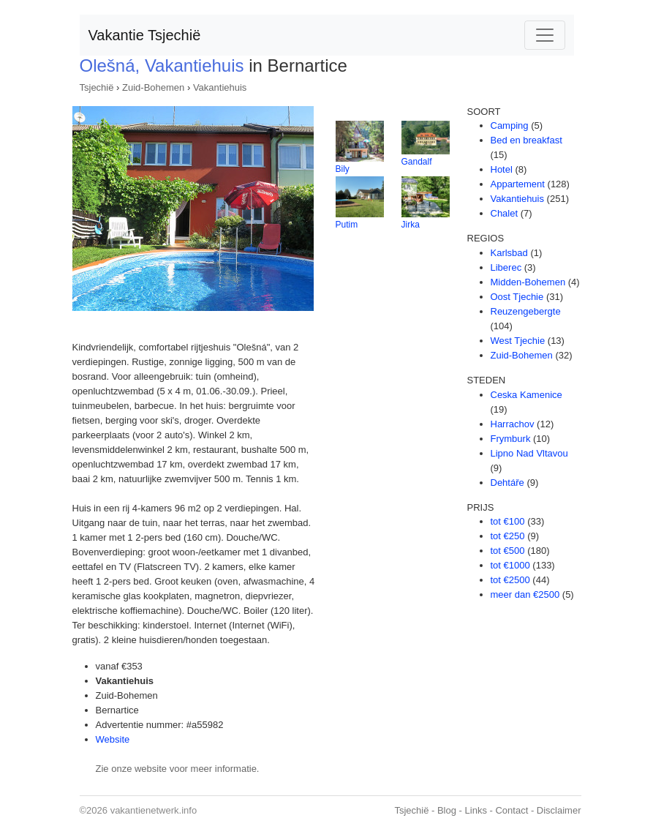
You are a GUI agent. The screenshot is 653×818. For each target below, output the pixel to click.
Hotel (502, 169)
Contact (511, 810)
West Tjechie (518, 340)
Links (476, 810)
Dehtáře (507, 482)
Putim (347, 224)
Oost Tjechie (517, 296)
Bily (343, 169)
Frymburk (511, 438)
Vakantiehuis (219, 87)
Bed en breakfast (526, 140)
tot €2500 (510, 579)
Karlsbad (509, 252)
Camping (510, 125)
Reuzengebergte (526, 311)
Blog (446, 810)
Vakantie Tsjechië (144, 35)
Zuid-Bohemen (153, 87)
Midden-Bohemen (528, 282)
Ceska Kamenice (526, 394)
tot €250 (508, 535)
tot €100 (508, 521)
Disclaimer (559, 810)
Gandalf (416, 162)
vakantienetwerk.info (153, 810)
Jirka (410, 224)
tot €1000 (510, 565)
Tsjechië (97, 87)
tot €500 (508, 550)
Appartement (518, 184)
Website (113, 739)
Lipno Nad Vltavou (529, 453)
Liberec (506, 267)
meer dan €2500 (525, 594)
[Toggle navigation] (544, 35)
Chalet (504, 213)
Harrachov (513, 424)
